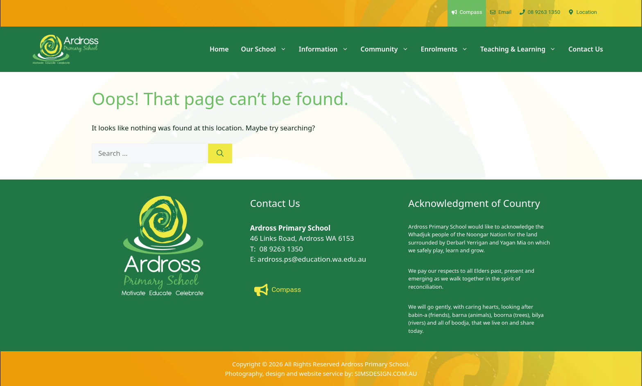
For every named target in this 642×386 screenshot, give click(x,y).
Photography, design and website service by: (290, 373)
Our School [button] (267, 49)
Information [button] (327, 49)
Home (219, 49)
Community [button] (388, 49)
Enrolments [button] (447, 49)
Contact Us (585, 49)
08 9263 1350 (281, 249)
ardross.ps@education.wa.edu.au (312, 259)
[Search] (220, 153)
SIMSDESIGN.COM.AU (386, 373)
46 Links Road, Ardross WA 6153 (302, 238)
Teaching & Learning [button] (521, 49)
